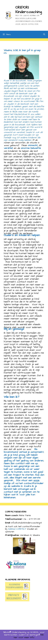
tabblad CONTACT (17, 528)
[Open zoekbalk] (44, 34)
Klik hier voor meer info (29, 636)
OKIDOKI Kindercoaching (28, 10)
